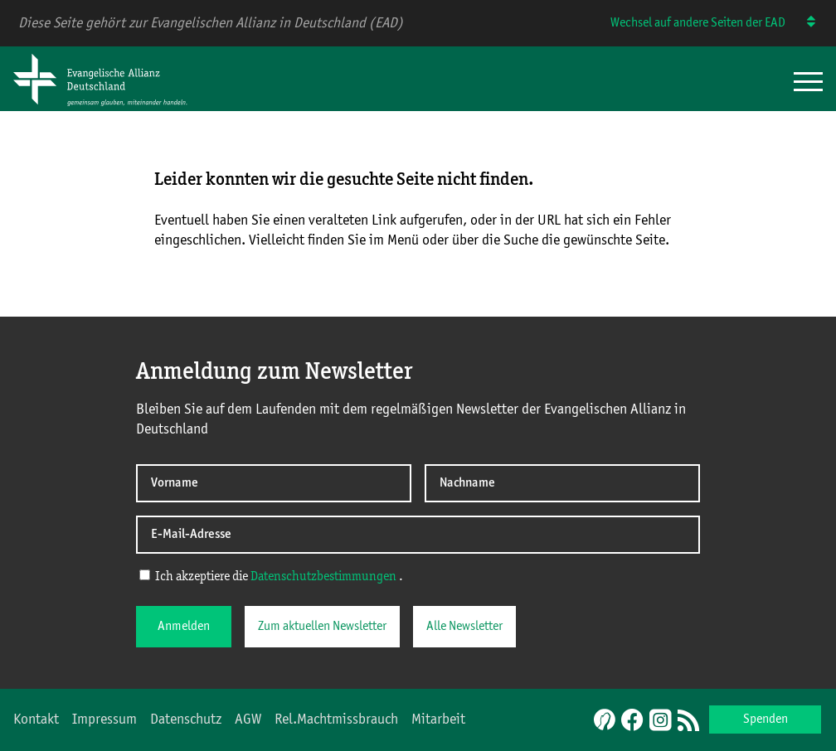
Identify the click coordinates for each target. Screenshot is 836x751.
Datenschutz (185, 719)
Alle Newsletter (464, 626)
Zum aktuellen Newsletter (322, 626)
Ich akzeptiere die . (271, 576)
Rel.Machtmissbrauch (336, 719)
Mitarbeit (438, 719)
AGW (248, 719)
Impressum (104, 719)
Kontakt (36, 719)
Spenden (765, 719)
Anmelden (184, 626)
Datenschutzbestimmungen (323, 577)
